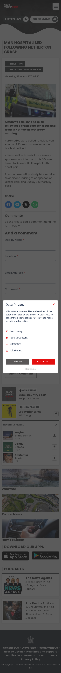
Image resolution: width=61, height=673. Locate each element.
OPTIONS (17, 361)
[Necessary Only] (54, 304)
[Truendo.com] (30, 369)
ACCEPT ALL (43, 361)
